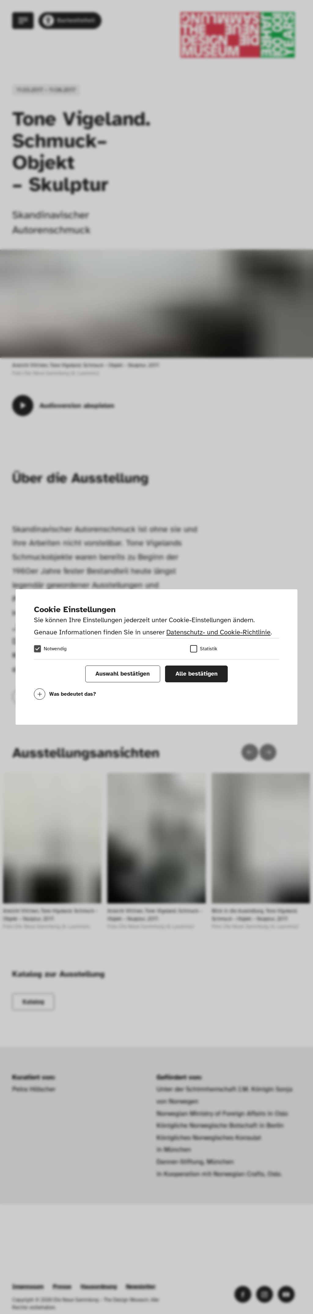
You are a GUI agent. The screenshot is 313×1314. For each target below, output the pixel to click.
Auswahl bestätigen (122, 673)
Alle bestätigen (196, 673)
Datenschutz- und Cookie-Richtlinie (218, 632)
